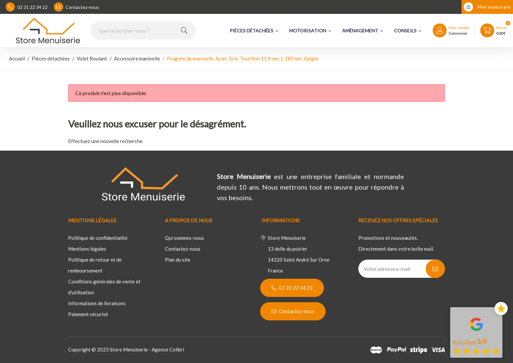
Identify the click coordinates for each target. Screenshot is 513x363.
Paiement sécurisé (88, 314)
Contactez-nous (76, 7)
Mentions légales (87, 249)
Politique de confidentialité (98, 238)
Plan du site (177, 260)
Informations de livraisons (97, 303)
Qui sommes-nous (184, 238)
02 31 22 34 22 (27, 7)
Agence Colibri (168, 349)
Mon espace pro (487, 7)
